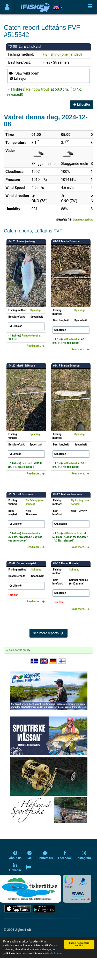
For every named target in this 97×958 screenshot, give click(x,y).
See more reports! (48, 633)
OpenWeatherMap (83, 219)
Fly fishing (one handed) (62, 54)
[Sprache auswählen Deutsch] (53, 661)
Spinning (35, 310)
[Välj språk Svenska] (34, 661)
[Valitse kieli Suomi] (62, 661)
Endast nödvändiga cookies (79, 944)
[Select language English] (44, 661)
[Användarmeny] (7, 7)
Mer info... (60, 953)
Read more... (36, 345)
